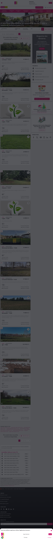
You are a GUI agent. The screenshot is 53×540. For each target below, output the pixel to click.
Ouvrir (50, 534)
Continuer (49, 537)
